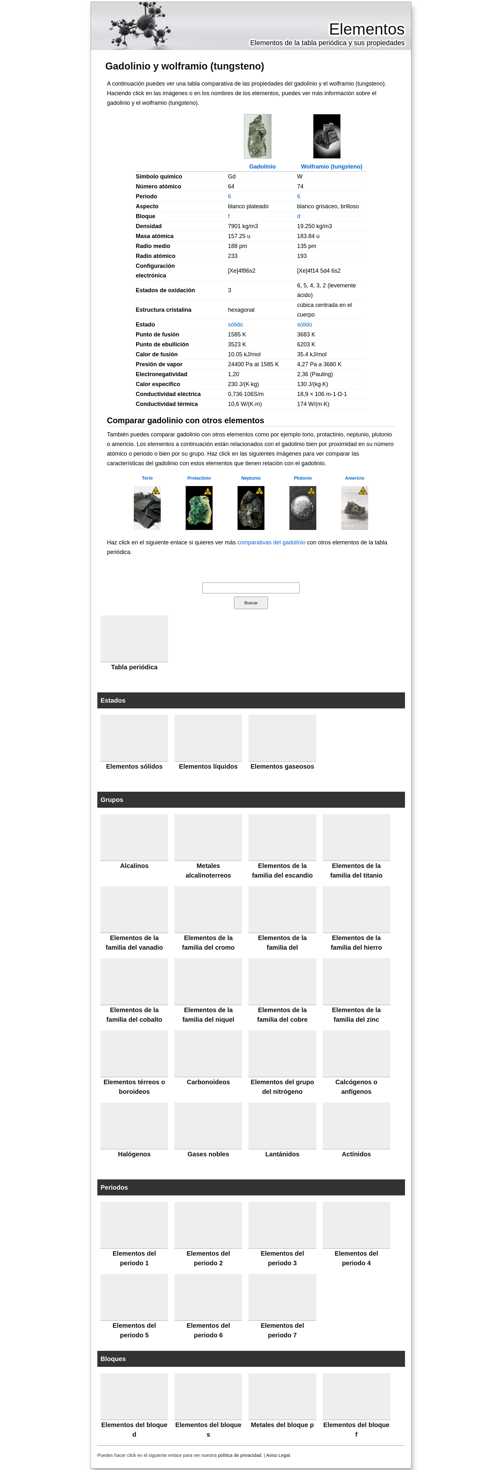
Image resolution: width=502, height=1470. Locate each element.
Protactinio (199, 478)
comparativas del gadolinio (271, 542)
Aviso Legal (278, 1455)
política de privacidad (239, 1455)
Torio (147, 478)
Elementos (367, 29)
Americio (354, 478)
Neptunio (251, 478)
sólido (235, 324)
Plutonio (303, 478)
